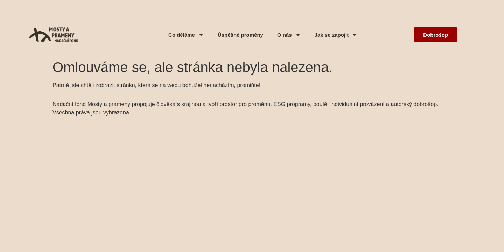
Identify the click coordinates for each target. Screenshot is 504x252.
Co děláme (186, 35)
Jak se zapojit (336, 35)
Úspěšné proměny (240, 35)
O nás (289, 35)
